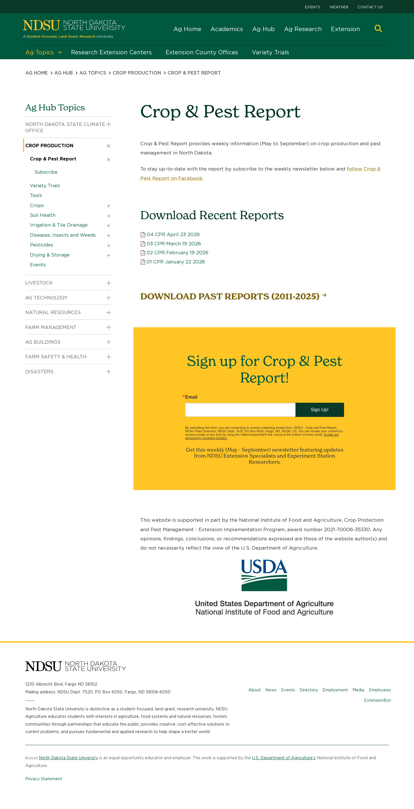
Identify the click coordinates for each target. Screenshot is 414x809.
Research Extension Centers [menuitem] (111, 52)
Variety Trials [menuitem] (270, 52)
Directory (309, 690)
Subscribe (45, 172)
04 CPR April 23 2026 (173, 234)
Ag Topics (92, 73)
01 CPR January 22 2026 (176, 262)
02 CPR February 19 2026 (177, 252)
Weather (338, 7)
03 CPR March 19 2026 (174, 243)
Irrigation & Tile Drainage (59, 225)
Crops (37, 205)
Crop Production (137, 73)
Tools (36, 195)
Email (191, 397)
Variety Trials (45, 185)
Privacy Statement (43, 779)
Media (358, 690)
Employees (380, 690)
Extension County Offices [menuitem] (202, 52)
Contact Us (370, 7)
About (254, 690)
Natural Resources (53, 312)
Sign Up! (319, 409)
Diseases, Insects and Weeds (63, 235)
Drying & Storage (50, 255)
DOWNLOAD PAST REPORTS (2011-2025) (229, 296)
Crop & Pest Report (53, 159)
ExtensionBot (377, 700)
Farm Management (50, 327)
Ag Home (187, 28)
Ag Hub (263, 28)
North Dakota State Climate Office (65, 127)
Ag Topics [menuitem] (39, 52)
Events (312, 7)
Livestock (39, 283)
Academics (226, 28)
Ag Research (303, 28)
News (271, 690)
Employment (335, 690)
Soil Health (42, 215)
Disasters (39, 371)
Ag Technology (46, 298)
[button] (378, 29)
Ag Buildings (42, 342)
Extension (345, 28)
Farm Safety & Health (56, 356)
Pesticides (41, 245)
